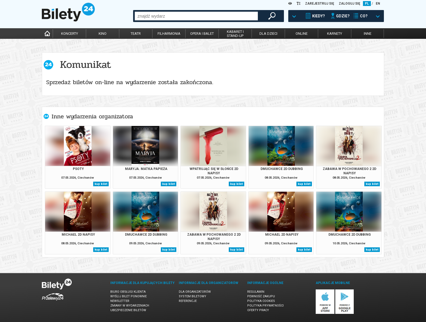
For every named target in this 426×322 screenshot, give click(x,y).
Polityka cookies (261, 301)
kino (102, 33)
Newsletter (119, 301)
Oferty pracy (258, 310)
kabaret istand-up (235, 34)
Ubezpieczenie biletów (128, 310)
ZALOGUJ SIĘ (349, 3)
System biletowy (192, 296)
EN (378, 3)
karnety (334, 33)
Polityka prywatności (265, 305)
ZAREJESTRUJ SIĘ (319, 3)
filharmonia (169, 33)
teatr (136, 33)
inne (367, 33)
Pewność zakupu (261, 296)
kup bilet (101, 184)
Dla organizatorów (195, 291)
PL (367, 3)
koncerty (69, 33)
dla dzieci (268, 33)
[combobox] (196, 16)
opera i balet (202, 33)
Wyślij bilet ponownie (128, 296)
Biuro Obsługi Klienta (128, 291)
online (302, 33)
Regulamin (255, 291)
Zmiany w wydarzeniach (129, 305)
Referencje (188, 301)
